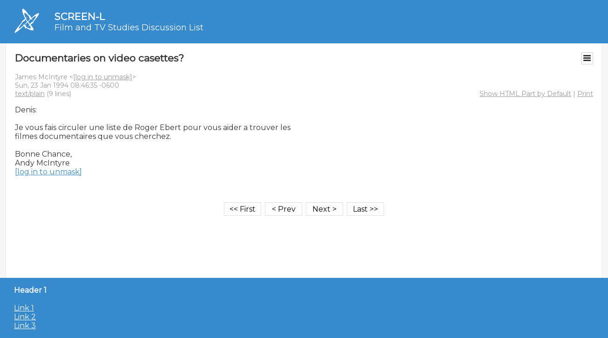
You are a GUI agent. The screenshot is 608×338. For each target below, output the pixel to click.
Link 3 (25, 325)
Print (585, 94)
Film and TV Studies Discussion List (128, 27)
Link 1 (24, 308)
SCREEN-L (79, 16)
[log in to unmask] (102, 77)
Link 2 (25, 316)
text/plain (30, 94)
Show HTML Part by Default (525, 94)
